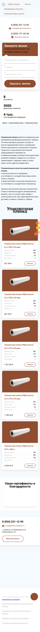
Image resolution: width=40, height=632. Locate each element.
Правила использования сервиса (15, 618)
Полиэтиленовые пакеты (14, 14)
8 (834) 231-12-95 (20, 25)
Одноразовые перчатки (13, 9)
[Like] (38, 224)
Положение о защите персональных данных (16, 612)
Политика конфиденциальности (15, 623)
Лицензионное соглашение (11, 599)
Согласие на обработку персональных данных (17, 605)
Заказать (30, 263)
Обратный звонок (13, 539)
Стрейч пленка (14, 4)
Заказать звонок (22, 37)
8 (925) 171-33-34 (20, 33)
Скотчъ (28, 4)
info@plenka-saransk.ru (21, 28)
